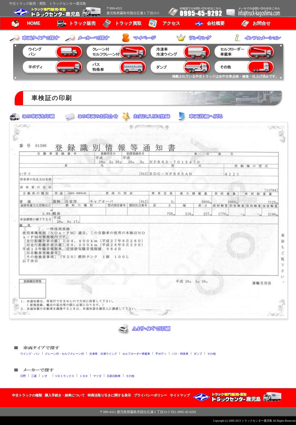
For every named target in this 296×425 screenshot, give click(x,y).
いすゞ (46, 375)
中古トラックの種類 (27, 395)
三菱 (34, 375)
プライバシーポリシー (150, 395)
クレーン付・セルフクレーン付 (64, 353)
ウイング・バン (30, 353)
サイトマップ (180, 395)
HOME (33, 23)
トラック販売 (82, 23)
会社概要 (216, 23)
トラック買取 (128, 23)
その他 (211, 353)
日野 (23, 375)
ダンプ (198, 353)
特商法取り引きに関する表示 (109, 395)
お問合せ (261, 23)
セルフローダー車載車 (136, 353)
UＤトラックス (65, 375)
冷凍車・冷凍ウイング (103, 353)
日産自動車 (114, 375)
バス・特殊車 (180, 353)
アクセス (171, 23)
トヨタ (83, 375)
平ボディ (160, 353)
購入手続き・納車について (65, 395)
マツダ (97, 375)
